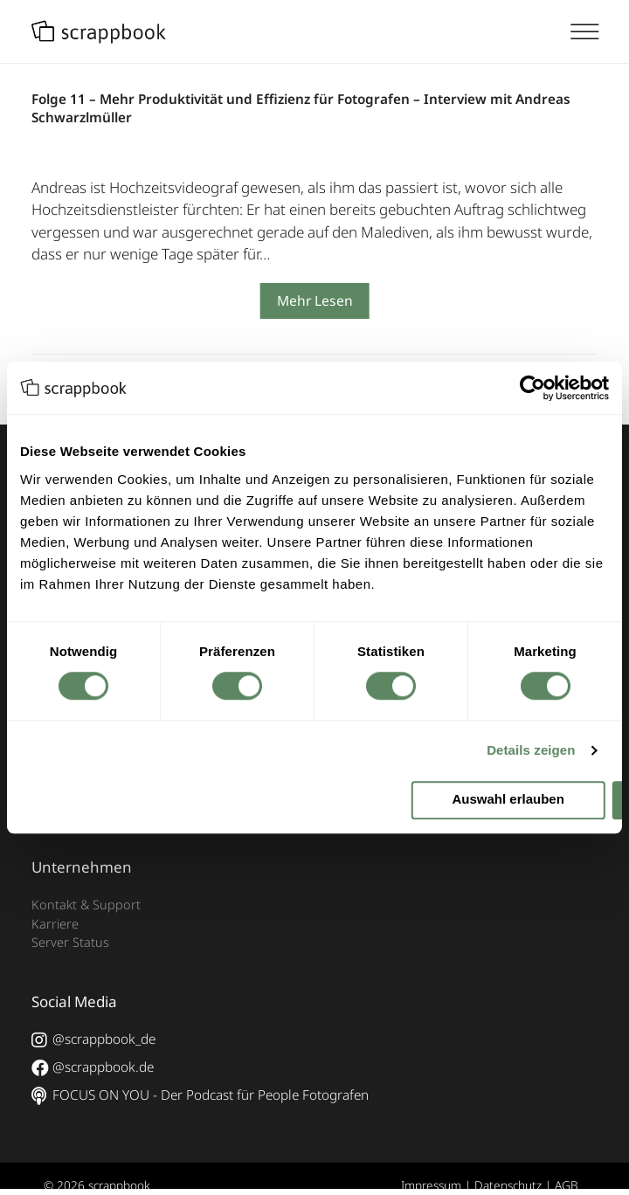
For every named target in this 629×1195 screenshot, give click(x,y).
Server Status (70, 942)
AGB (566, 1185)
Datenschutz (508, 1185)
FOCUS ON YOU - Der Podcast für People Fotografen (200, 1095)
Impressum (431, 1185)
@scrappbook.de (92, 1067)
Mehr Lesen (315, 300)
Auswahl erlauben (508, 799)
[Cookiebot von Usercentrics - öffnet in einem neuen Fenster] (532, 388)
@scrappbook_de (93, 1039)
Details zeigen (531, 750)
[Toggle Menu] (592, 32)
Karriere (55, 923)
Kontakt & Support (86, 904)
